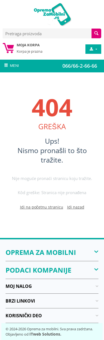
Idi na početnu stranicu (41, 207)
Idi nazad (75, 207)
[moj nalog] (93, 49)
